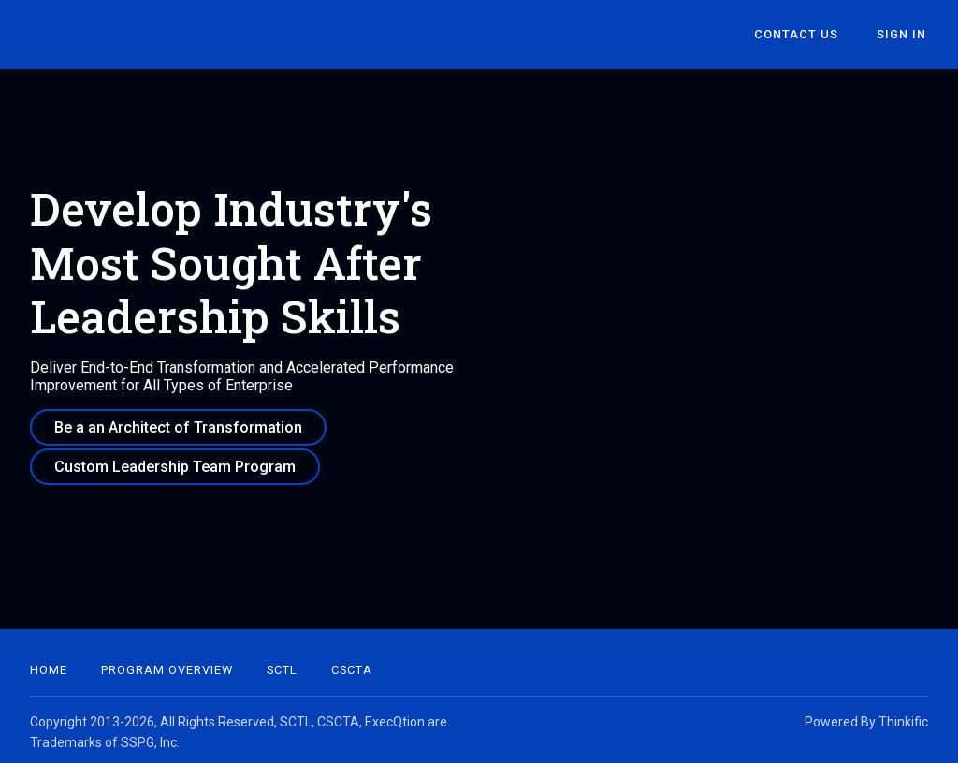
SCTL (282, 665)
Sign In (903, 35)
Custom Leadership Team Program (175, 464)
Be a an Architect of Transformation (178, 427)
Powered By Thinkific (866, 717)
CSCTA (351, 665)
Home (48, 665)
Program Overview (167, 665)
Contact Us (803, 35)
